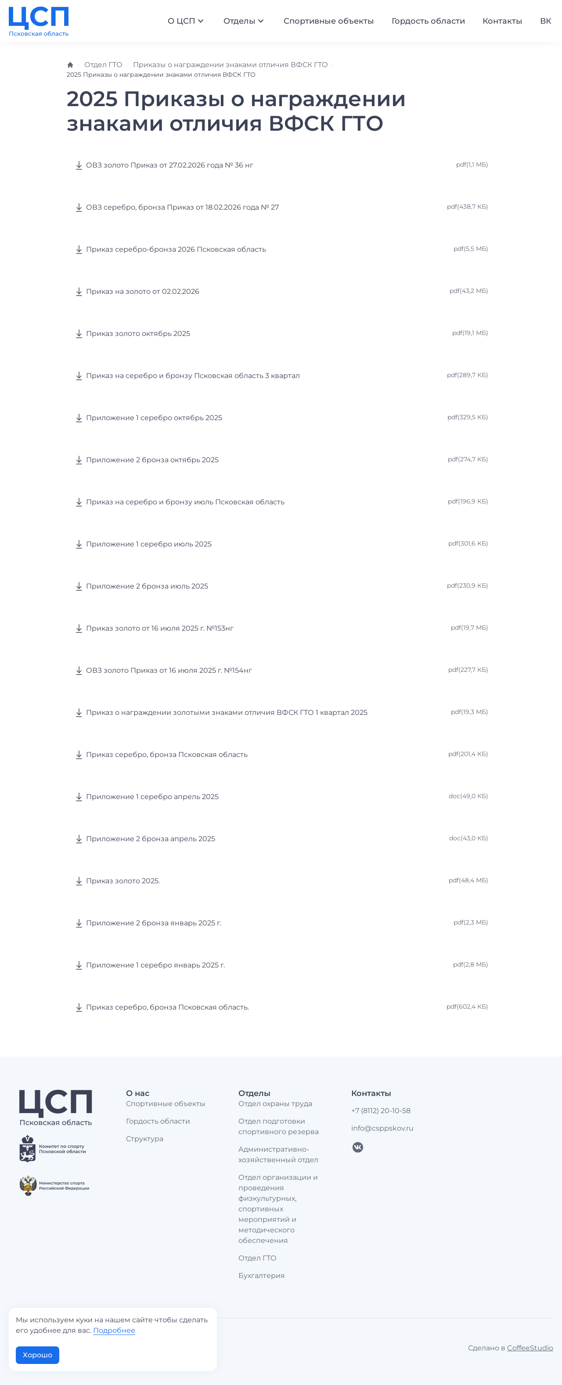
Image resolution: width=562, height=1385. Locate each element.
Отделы (244, 21)
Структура (144, 1139)
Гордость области (428, 21)
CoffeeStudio (530, 1348)
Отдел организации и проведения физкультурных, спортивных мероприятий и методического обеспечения (278, 1209)
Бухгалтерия (261, 1275)
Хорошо (37, 1355)
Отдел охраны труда (275, 1103)
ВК (545, 21)
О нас (137, 1093)
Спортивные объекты (329, 21)
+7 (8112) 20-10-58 (381, 1111)
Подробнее (114, 1330)
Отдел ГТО (103, 65)
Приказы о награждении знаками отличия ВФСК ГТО (230, 65)
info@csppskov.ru (382, 1128)
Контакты (502, 21)
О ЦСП (187, 21)
